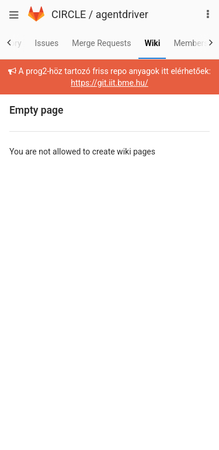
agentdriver (122, 14)
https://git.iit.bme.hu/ (109, 82)
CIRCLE (68, 14)
